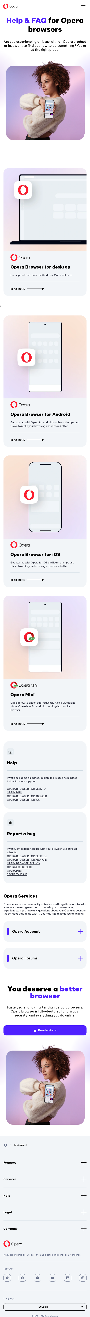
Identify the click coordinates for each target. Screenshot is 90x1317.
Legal (45, 1212)
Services (45, 1179)
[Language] (45, 1307)
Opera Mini (22, 694)
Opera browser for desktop (27, 788)
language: (83, 6)
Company (45, 1228)
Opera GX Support (19, 867)
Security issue (17, 874)
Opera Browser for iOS (35, 554)
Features (45, 1162)
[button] (27, 289)
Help (45, 1195)
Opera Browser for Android (40, 414)
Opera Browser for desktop (40, 267)
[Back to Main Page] (10, 6)
